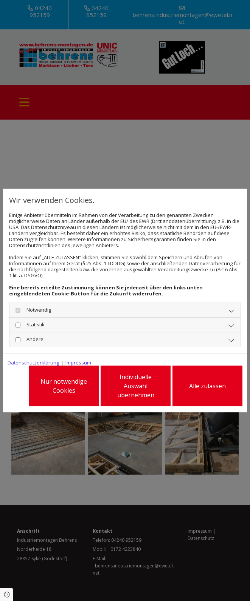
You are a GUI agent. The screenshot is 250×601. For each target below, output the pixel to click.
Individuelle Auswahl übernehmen (135, 386)
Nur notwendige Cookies (63, 386)
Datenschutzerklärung (33, 363)
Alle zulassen (207, 386)
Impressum (78, 363)
